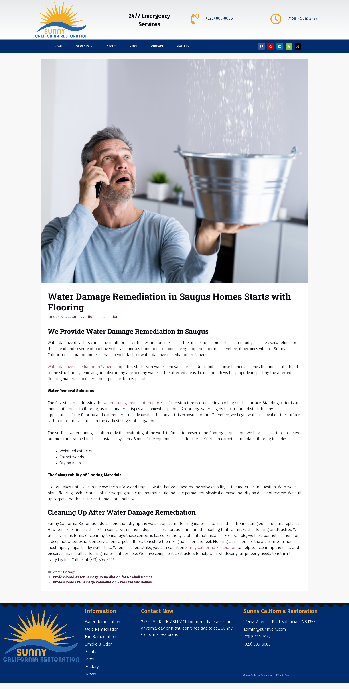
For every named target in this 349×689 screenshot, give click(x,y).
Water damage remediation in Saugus (81, 366)
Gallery (183, 46)
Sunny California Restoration (211, 547)
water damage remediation (127, 402)
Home (58, 46)
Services (84, 46)
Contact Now (157, 611)
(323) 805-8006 (219, 18)
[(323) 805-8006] (194, 18)
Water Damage (64, 572)
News (133, 46)
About (111, 46)
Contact (157, 46)
